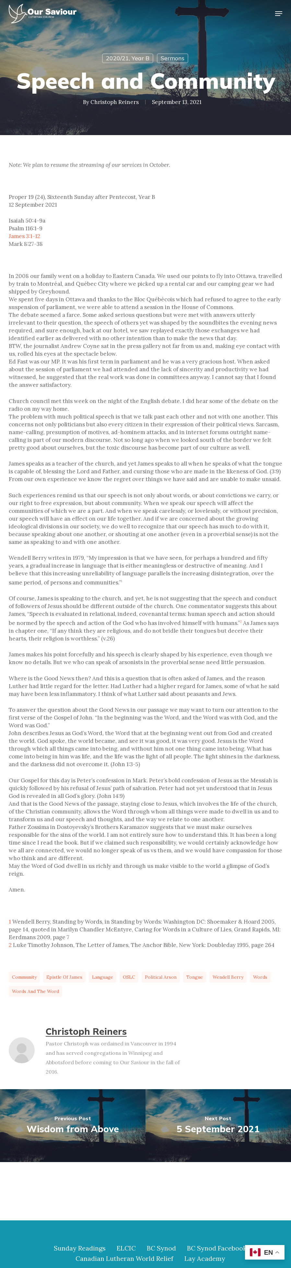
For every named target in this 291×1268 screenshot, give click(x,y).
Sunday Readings (80, 1248)
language (102, 977)
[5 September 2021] (218, 1125)
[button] (278, 13)
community (24, 977)
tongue (194, 977)
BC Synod (161, 1248)
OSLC (129, 977)
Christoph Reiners (114, 102)
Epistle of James (64, 977)
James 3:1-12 (24, 236)
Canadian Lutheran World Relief (124, 1258)
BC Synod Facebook (217, 1248)
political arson (161, 977)
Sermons (172, 58)
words (260, 977)
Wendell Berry (228, 977)
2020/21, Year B (127, 58)
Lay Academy (204, 1258)
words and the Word (35, 991)
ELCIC (126, 1248)
